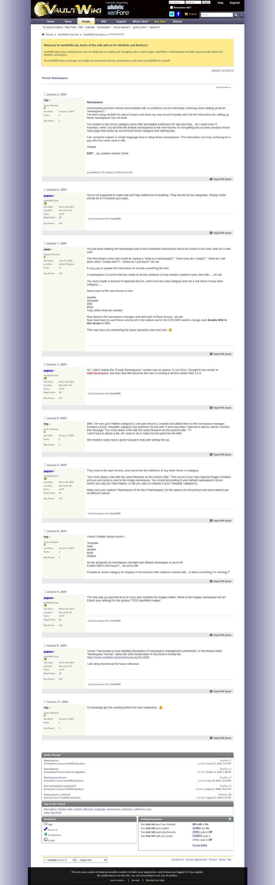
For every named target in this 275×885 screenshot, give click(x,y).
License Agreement (196, 859)
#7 (230, 530)
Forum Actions (122, 27)
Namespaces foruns (55, 777)
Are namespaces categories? (60, 785)
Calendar (90, 27)
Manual (177, 21)
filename (88, 809)
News (68, 21)
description (50, 809)
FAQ (80, 27)
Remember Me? (180, 7)
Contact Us (177, 859)
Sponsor (156, 27)
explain (78, 809)
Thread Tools (223, 87)
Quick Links (141, 27)
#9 (230, 644)
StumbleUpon (54, 835)
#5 (230, 417)
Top (229, 859)
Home (50, 21)
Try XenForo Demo (53, 27)
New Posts (70, 27)
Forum (86, 21)
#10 (229, 701)
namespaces (113, 809)
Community (104, 27)
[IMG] (196, 832)
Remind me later (155, 880)
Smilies (197, 828)
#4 (230, 363)
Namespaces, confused (57, 794)
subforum (139, 809)
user (148, 809)
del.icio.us (53, 829)
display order (65, 809)
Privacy (213, 859)
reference (127, 809)
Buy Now (159, 21)
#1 (230, 93)
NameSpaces (51, 768)
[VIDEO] (197, 836)
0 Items (190, 14)
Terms (222, 859)
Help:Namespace (98, 373)
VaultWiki (115, 218)
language (100, 809)
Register (235, 2)
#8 (230, 591)
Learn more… (117, 880)
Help (220, 2)
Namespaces (60, 78)
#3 (230, 242)
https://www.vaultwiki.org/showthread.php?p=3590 (118, 657)
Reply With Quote (220, 179)
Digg (50, 824)
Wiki (103, 21)
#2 (230, 188)
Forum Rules (200, 845)
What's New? (141, 21)
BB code (197, 824)
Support (121, 21)
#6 (230, 464)
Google (51, 840)
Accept (135, 880)
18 (60, 217)
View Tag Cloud (52, 812)
